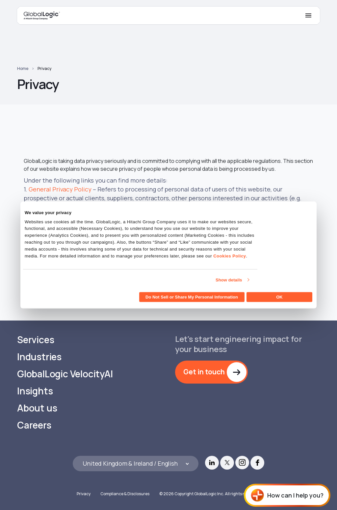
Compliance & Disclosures (124, 494)
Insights (35, 391)
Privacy (44, 68)
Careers (34, 425)
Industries (39, 357)
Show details (229, 279)
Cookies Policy (229, 255)
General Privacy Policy (60, 189)
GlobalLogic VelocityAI (65, 374)
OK (279, 297)
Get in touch (204, 371)
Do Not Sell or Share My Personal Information (191, 297)
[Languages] (135, 463)
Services (35, 340)
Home (22, 68)
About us (37, 408)
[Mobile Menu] (308, 15)
